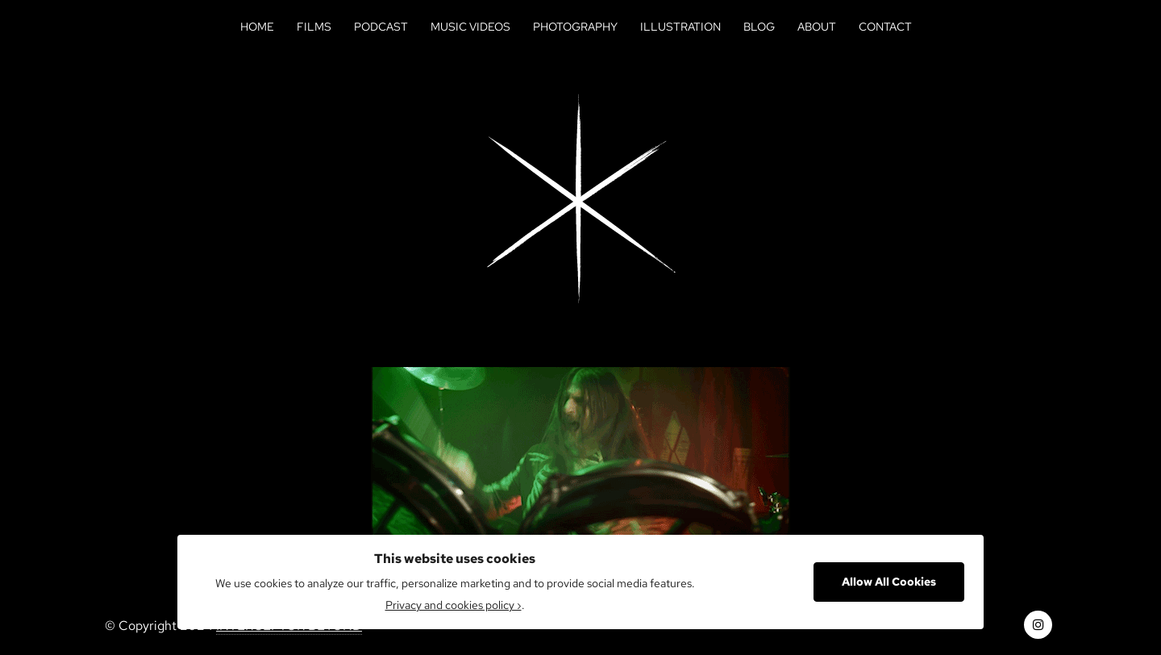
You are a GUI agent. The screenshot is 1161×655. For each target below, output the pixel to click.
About (816, 26)
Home (257, 26)
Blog (759, 26)
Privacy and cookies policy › (453, 605)
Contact (885, 26)
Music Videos (470, 26)
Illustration (680, 26)
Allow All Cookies (889, 581)
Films (314, 26)
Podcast (381, 26)
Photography (575, 26)
